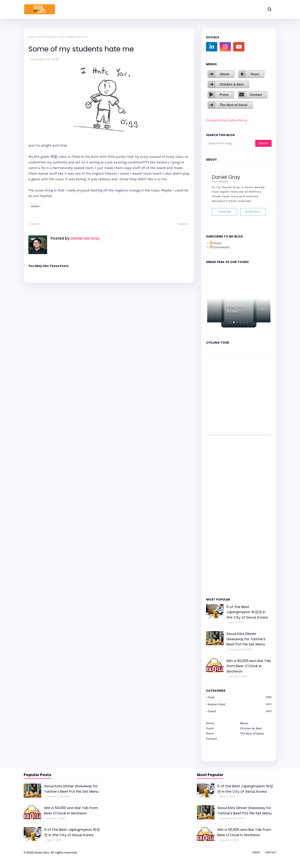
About (224, 74)
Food (240, 697)
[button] (230, 322)
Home (32, 36)
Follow (224, 211)
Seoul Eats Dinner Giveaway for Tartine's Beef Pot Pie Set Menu (245, 639)
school (42, 36)
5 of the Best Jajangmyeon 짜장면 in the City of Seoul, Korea (247, 612)
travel (240, 711)
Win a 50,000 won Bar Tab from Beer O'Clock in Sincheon (248, 666)
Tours (254, 74)
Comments (220, 247)
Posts (215, 243)
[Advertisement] (220, 516)
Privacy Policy (216, 120)
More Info (253, 211)
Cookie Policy (237, 120)
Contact (256, 95)
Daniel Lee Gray (85, 238)
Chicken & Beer (232, 84)
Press (224, 95)
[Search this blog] (230, 143)
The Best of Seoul (233, 105)
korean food (240, 704)
